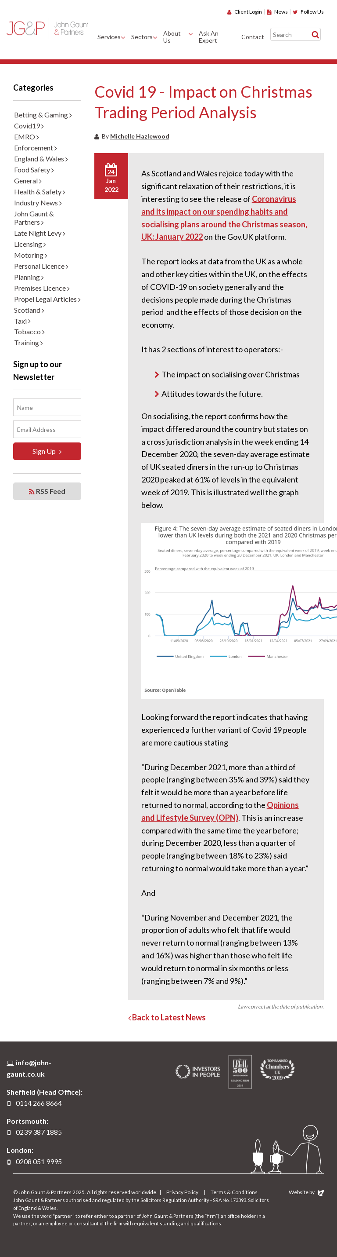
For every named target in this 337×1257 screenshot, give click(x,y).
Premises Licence (42, 288)
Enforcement (35, 147)
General (28, 180)
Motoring (30, 255)
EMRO (26, 136)
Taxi (22, 321)
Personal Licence (41, 266)
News (277, 11)
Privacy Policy (182, 1192)
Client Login (244, 11)
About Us (172, 36)
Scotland (29, 310)
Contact (252, 36)
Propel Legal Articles (47, 299)
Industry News (38, 202)
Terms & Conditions (234, 1192)
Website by (306, 1192)
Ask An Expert (209, 36)
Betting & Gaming (43, 114)
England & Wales (41, 158)
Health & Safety (39, 191)
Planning (29, 277)
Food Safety (34, 169)
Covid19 (29, 125)
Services (109, 36)
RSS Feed (47, 491)
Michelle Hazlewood (139, 136)
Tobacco (29, 331)
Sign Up (47, 451)
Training (28, 342)
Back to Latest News (167, 1017)
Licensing (30, 244)
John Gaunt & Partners (47, 28)
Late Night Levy (39, 233)
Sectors (142, 36)
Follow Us (308, 11)
